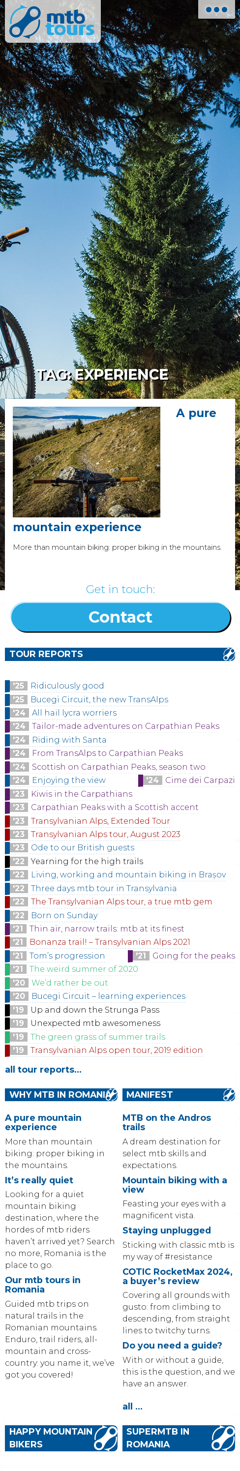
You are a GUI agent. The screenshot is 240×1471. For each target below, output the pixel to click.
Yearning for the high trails (87, 861)
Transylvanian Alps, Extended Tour (100, 821)
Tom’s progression (67, 956)
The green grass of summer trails (97, 1037)
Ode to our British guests (82, 847)
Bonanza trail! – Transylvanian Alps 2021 (110, 942)
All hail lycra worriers (74, 713)
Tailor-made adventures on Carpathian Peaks (125, 726)
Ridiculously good (67, 685)
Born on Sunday (64, 915)
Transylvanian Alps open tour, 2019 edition (116, 1050)
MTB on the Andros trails (166, 1122)
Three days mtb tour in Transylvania (104, 888)
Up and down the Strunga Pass (94, 1010)
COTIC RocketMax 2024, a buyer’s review (177, 1276)
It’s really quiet (39, 1180)
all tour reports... (43, 1069)
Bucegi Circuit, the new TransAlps (99, 699)
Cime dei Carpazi (200, 780)
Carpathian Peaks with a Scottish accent (115, 807)
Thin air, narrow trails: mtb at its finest (107, 928)
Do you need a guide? (172, 1345)
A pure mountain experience (43, 1122)
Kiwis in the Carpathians (81, 794)
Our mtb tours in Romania (43, 1284)
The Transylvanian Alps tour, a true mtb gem (121, 901)
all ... (132, 1406)
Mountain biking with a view (174, 1185)
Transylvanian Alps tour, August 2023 (105, 834)
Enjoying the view (69, 780)
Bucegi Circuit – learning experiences (108, 996)
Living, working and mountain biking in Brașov (128, 874)
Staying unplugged (166, 1230)
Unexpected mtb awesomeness (95, 1023)
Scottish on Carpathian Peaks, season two (119, 767)
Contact (120, 617)
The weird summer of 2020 (84, 969)
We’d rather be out (69, 983)
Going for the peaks (193, 956)
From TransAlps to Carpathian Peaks (107, 753)
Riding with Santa (69, 740)
